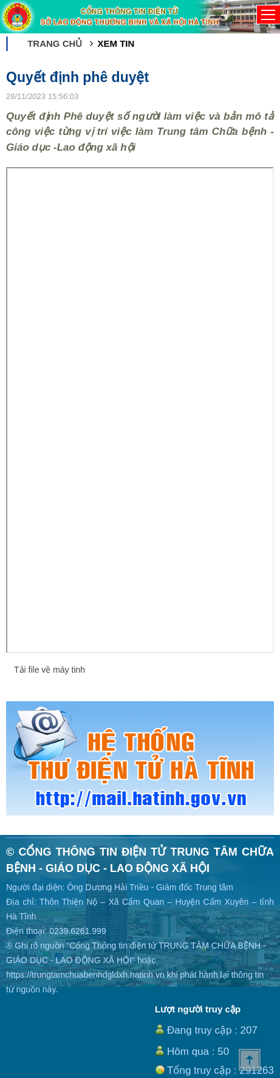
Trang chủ (54, 43)
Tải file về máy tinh (49, 670)
